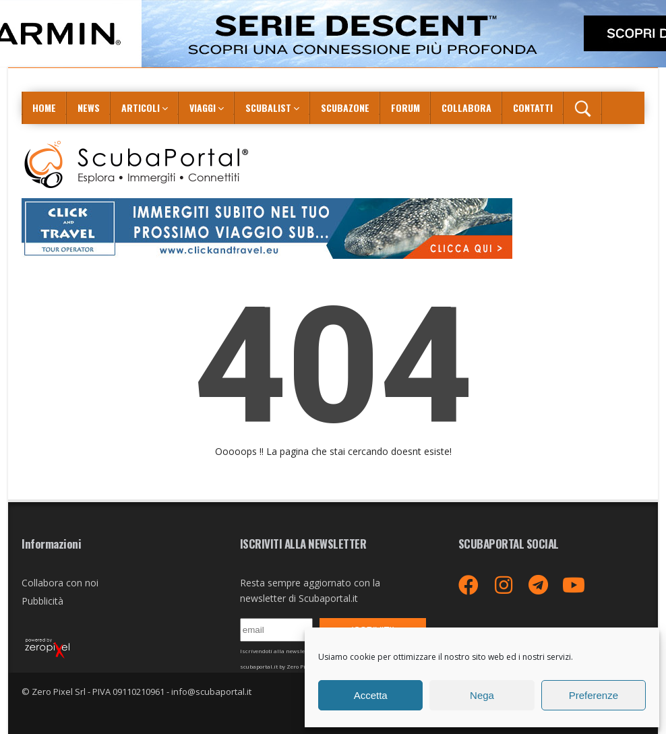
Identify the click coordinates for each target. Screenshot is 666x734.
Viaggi (202, 107)
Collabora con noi (60, 582)
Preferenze (593, 695)
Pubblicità (42, 600)
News (89, 107)
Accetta (371, 695)
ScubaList (268, 107)
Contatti (533, 107)
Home (44, 107)
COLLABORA (466, 107)
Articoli (140, 107)
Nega (482, 695)
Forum (405, 107)
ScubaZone (345, 107)
